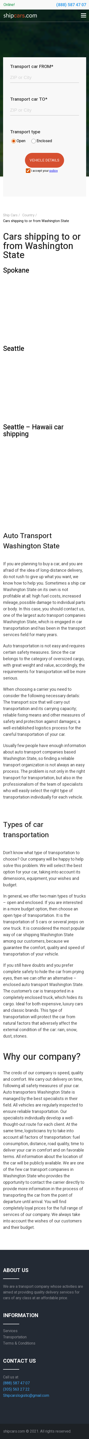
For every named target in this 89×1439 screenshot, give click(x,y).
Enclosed (44, 141)
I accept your (44, 170)
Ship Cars (10, 215)
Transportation (15, 1337)
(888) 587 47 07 (71, 5)
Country (28, 215)
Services (10, 1331)
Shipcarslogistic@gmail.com (26, 1395)
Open (21, 141)
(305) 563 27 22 (16, 1389)
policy (53, 171)
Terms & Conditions (19, 1343)
